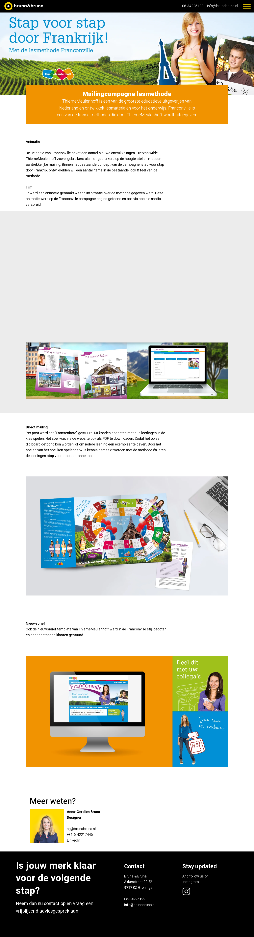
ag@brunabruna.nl (81, 829)
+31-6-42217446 (80, 834)
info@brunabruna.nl (222, 6)
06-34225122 (192, 6)
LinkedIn (73, 840)
